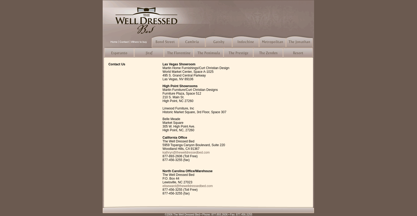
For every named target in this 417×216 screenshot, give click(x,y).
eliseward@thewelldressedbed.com (187, 186)
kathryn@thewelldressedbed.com (186, 152)
